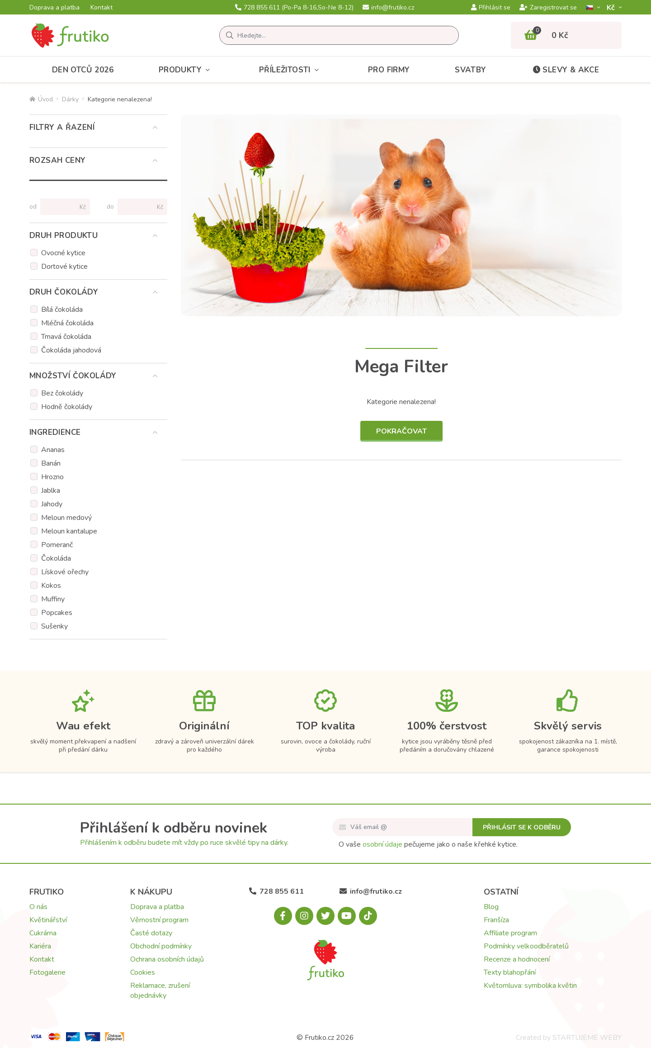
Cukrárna (43, 933)
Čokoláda (56, 558)
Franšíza (496, 920)
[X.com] (325, 916)
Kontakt (101, 8)
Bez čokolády (62, 393)
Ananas (53, 450)
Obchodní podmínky (161, 946)
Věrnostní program (159, 920)
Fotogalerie (47, 972)
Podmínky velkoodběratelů (526, 946)
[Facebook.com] (283, 916)
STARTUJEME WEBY (587, 1038)
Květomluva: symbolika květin (530, 986)
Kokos (51, 586)
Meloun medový (66, 518)
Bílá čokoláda (62, 309)
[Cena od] (61, 207)
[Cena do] (139, 207)
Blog (491, 907)
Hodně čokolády (66, 407)
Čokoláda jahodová (71, 350)
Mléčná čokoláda (67, 323)
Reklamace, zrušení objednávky (160, 990)
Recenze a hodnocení (517, 959)
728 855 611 (294, 8)
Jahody (51, 504)
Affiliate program (510, 933)
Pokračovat (401, 431)
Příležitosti (291, 70)
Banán (51, 463)
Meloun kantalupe (69, 531)
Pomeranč (57, 545)
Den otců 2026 (82, 70)
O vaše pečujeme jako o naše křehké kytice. (428, 844)
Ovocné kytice (63, 253)
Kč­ (612, 7)
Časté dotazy (151, 933)
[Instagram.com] (304, 916)
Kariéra (40, 946)
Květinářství (48, 920)
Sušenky (54, 626)
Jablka (50, 490)
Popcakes (56, 613)
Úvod (41, 99)
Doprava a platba (54, 8)
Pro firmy (389, 70)
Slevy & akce (565, 70)
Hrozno (52, 477)
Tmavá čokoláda (66, 337)
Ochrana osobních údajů (167, 959)
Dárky (70, 99)
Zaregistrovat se (548, 8)
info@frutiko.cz (388, 8)
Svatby (470, 70)
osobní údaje (382, 844)
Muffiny (53, 599)
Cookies (142, 972)
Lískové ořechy (65, 572)
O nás (38, 907)
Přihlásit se (490, 8)
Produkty (186, 70)
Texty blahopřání (510, 972)
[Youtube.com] (347, 916)
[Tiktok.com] (368, 916)
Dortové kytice (64, 267)
